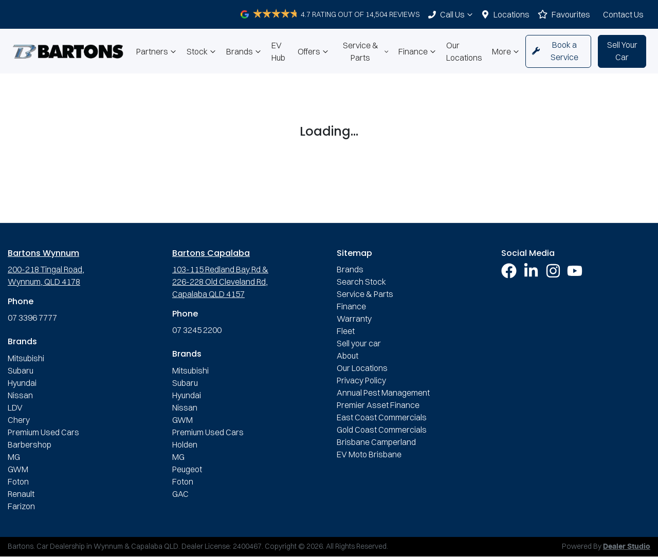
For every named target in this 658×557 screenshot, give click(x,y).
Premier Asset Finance (378, 405)
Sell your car (359, 343)
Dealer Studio (626, 546)
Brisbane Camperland (376, 442)
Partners (157, 51)
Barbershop (29, 444)
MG (14, 457)
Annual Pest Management (383, 392)
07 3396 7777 (32, 317)
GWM (18, 469)
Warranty (354, 318)
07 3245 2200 (197, 330)
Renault (21, 494)
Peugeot (187, 469)
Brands (244, 51)
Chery (19, 420)
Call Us (457, 14)
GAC (180, 494)
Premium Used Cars (43, 432)
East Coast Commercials (382, 417)
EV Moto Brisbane (369, 454)
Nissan (20, 395)
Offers (314, 51)
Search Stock (361, 281)
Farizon (21, 506)
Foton (18, 481)
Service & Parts (366, 51)
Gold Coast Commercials (382, 429)
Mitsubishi (26, 358)
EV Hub (278, 51)
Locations (511, 14)
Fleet (346, 331)
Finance (418, 51)
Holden (184, 444)
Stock (202, 51)
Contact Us (623, 14)
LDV (15, 407)
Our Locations (464, 51)
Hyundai (22, 383)
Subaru (20, 370)
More (506, 51)
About (347, 355)
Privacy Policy (361, 380)
